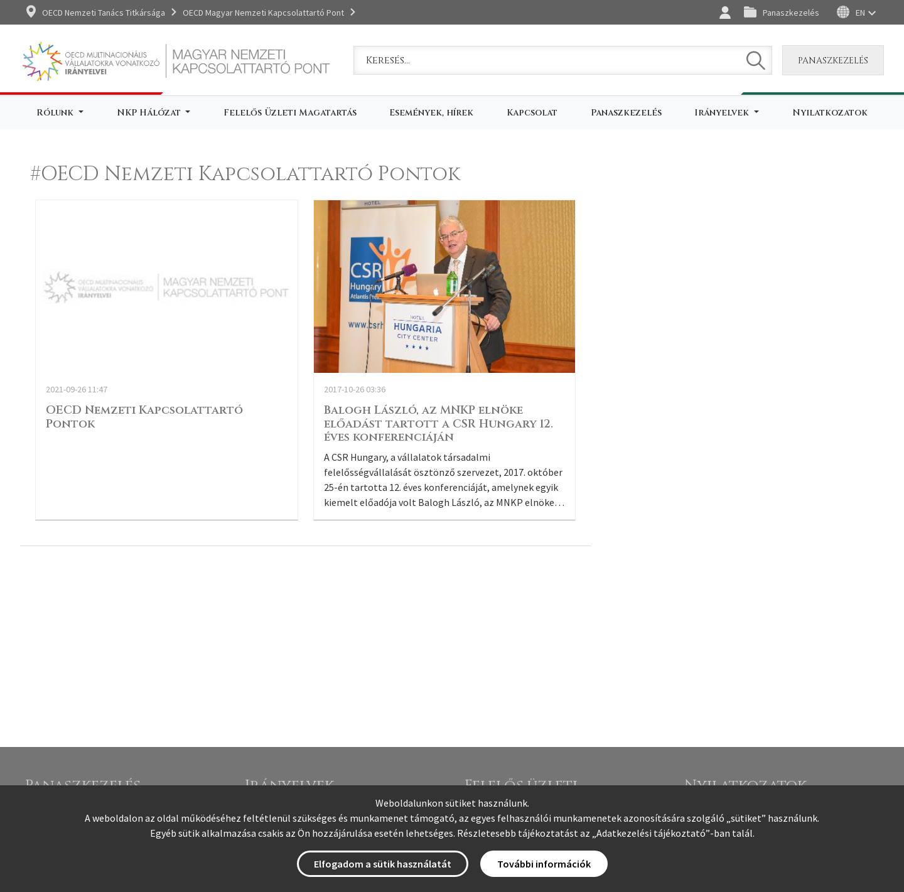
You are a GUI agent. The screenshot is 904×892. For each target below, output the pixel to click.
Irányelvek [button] (722, 113)
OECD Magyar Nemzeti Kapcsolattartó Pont (263, 12)
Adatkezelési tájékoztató (651, 833)
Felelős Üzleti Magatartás (290, 113)
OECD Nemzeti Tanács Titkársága (103, 12)
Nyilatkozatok (830, 113)
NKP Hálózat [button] (150, 113)
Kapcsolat (532, 113)
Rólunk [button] (56, 113)
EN (860, 12)
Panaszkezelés (791, 12)
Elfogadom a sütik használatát (382, 863)
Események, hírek (431, 113)
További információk (544, 863)
